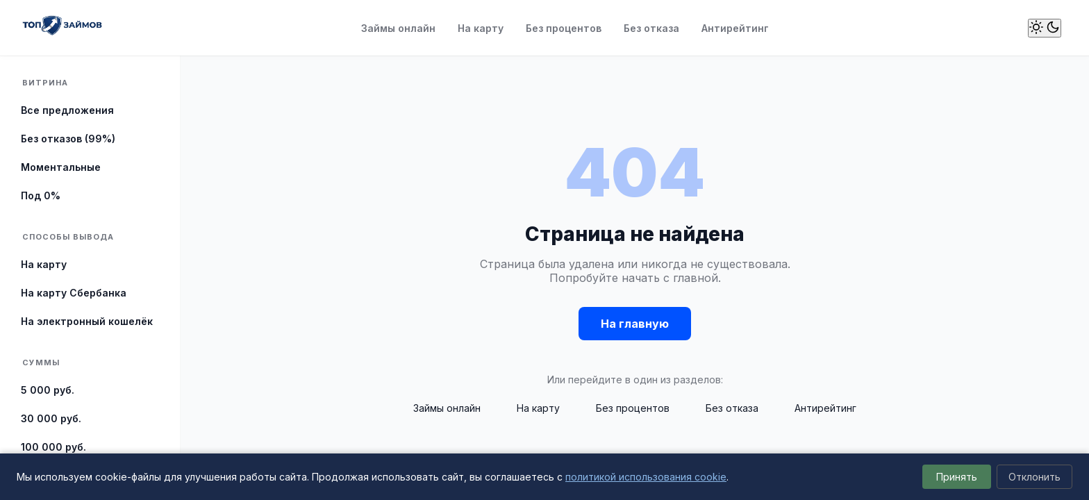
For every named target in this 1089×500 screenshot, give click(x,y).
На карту (481, 28)
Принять (956, 477)
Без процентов (563, 28)
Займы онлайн (398, 28)
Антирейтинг (735, 28)
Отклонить (1034, 477)
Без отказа (651, 28)
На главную (635, 324)
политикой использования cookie (645, 477)
